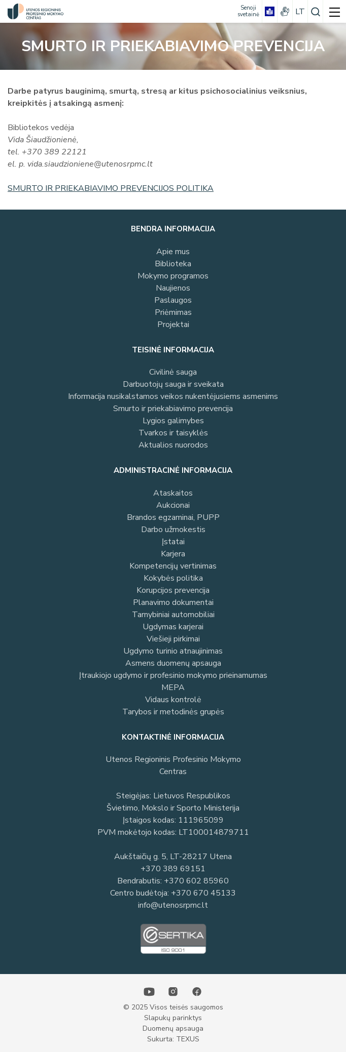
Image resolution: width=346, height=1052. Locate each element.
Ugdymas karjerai (173, 626)
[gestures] (285, 11)
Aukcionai (173, 505)
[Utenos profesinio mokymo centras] (33, 11)
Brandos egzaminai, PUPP (173, 517)
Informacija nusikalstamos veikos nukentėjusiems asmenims (173, 396)
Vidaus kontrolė (173, 699)
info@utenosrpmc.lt (173, 905)
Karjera (173, 553)
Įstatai (173, 541)
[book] (269, 11)
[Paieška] (315, 11)
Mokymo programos (173, 275)
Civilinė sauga (173, 372)
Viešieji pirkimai (173, 638)
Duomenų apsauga (173, 1028)
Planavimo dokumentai (173, 602)
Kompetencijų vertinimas (173, 566)
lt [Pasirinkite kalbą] (300, 11)
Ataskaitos (173, 493)
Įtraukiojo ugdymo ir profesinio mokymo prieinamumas (173, 675)
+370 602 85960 (196, 880)
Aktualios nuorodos (173, 445)
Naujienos (173, 288)
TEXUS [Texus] (187, 1039)
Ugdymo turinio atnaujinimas (173, 651)
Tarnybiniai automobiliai (173, 614)
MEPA (173, 687)
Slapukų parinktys (173, 1018)
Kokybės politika (173, 578)
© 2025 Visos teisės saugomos (173, 1007)
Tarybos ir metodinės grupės (173, 711)
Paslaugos (173, 300)
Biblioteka (173, 263)
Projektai (173, 324)
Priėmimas (173, 312)
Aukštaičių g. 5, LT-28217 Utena (173, 856)
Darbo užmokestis (173, 529)
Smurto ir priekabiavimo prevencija (173, 408)
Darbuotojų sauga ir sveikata (173, 384)
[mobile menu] (334, 11)
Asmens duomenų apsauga (173, 663)
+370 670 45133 (203, 893)
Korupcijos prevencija (173, 590)
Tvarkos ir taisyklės (173, 432)
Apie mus (173, 251)
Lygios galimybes (173, 420)
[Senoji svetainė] (248, 11)
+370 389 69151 (173, 868)
